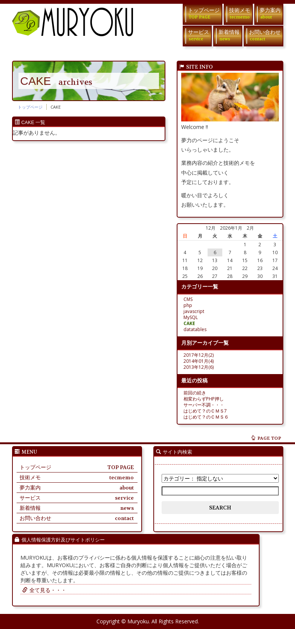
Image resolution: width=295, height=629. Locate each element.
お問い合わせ (265, 35)
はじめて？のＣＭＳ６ (206, 417)
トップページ (204, 13)
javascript (193, 311)
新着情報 (229, 35)
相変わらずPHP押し (203, 399)
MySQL (190, 317)
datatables (194, 329)
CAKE (189, 323)
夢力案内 (270, 13)
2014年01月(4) (198, 361)
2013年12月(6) (198, 367)
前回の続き (194, 393)
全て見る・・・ (43, 590)
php (187, 305)
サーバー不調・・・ (203, 405)
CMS (188, 299)
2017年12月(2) (198, 355)
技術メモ (239, 13)
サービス (198, 35)
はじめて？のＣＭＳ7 (205, 411)
